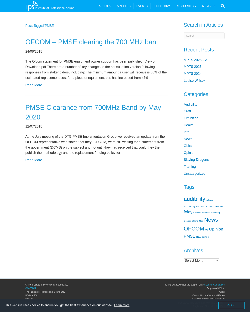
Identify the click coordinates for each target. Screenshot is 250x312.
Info (186, 132)
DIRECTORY (161, 6)
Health (188, 125)
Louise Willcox (194, 80)
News (188, 139)
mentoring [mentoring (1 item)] (215, 213)
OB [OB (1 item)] (206, 230)
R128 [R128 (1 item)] (198, 237)
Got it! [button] (231, 305)
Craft (187, 111)
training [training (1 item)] (205, 237)
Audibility (190, 104)
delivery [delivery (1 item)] (209, 200)
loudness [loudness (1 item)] (206, 213)
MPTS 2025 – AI (196, 60)
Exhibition (191, 118)
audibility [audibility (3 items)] (194, 199)
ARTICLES (124, 6)
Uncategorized (194, 173)
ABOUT (104, 6)
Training (190, 166)
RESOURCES (185, 6)
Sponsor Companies (214, 284)
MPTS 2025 (193, 67)
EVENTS (142, 6)
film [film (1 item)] (222, 206)
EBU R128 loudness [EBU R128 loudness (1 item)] (210, 206)
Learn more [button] (121, 305)
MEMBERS (209, 6)
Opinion (189, 153)
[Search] (222, 6)
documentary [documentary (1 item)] (189, 206)
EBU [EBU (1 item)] (198, 206)
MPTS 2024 (193, 74)
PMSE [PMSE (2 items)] (189, 236)
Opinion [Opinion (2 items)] (216, 229)
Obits (188, 146)
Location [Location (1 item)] (197, 213)
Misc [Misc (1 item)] (201, 221)
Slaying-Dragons (196, 160)
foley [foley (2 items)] (188, 212)
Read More (33, 85)
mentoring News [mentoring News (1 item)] (191, 221)
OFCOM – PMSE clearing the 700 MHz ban (90, 42)
